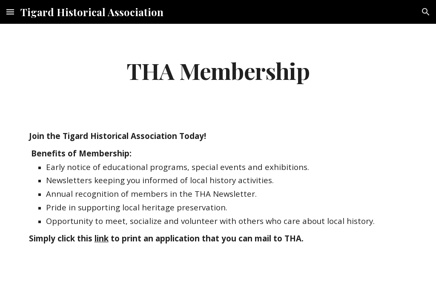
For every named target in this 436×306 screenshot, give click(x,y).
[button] (10, 11)
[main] (217, 70)
